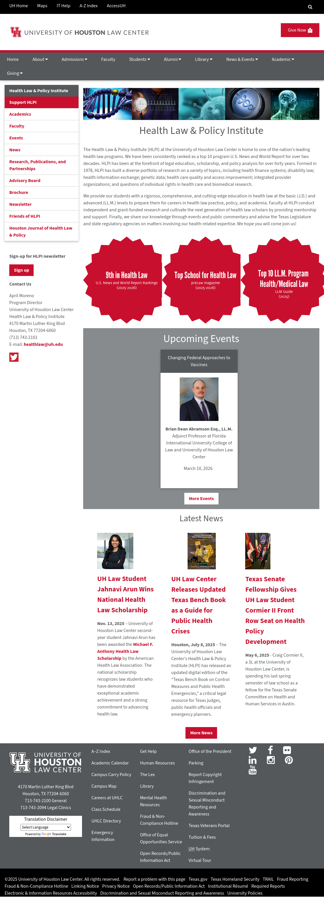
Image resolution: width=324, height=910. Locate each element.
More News (201, 733)
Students (139, 59)
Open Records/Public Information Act (169, 886)
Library (203, 59)
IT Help (63, 6)
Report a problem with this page (154, 879)
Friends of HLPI (24, 216)
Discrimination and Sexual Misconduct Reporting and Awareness (162, 893)
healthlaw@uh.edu (43, 344)
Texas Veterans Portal (209, 825)
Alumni (172, 59)
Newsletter (20, 204)
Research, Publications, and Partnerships (37, 165)
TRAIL (268, 879)
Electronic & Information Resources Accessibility (51, 893)
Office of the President (210, 751)
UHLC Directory (106, 821)
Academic (283, 59)
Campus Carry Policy (111, 774)
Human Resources (157, 763)
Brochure (18, 192)
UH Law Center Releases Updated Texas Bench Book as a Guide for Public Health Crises (198, 605)
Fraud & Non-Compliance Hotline (36, 886)
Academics (20, 114)
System (199, 849)
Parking (196, 763)
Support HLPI (23, 102)
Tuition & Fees (202, 837)
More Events (201, 498)
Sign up (21, 270)
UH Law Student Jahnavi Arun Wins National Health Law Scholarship (125, 594)
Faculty (108, 59)
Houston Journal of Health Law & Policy (40, 231)
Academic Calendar (110, 763)
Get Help (148, 751)
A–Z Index (100, 751)
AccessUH (116, 6)
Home (13, 59)
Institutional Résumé (228, 886)
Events (16, 138)
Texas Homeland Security (235, 879)
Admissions (74, 59)
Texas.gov (198, 879)
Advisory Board (24, 180)
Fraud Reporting (292, 879)
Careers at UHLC (107, 798)
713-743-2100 (37, 801)
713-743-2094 (33, 807)
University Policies (245, 893)
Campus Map (104, 786)
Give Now (300, 30)
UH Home (18, 6)
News (14, 150)
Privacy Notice (116, 886)
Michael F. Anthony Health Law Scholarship (125, 651)
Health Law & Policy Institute (38, 91)
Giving (15, 73)
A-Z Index (89, 6)
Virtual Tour (200, 860)
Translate (53, 834)
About (40, 59)
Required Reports (268, 886)
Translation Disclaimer (45, 819)
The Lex (147, 774)
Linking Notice (85, 886)
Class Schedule (105, 809)
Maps (42, 6)
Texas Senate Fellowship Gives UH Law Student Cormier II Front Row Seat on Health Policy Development (275, 610)
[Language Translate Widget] (46, 827)
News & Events (242, 59)
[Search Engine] (310, 7)
